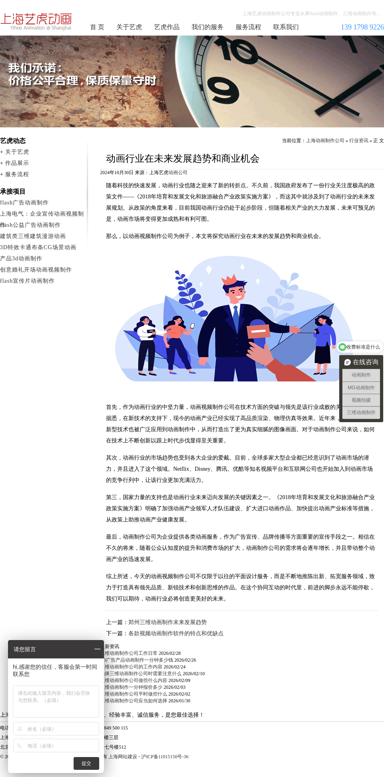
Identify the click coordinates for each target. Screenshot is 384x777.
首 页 (97, 27)
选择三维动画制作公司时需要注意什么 (141, 673)
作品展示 (17, 163)
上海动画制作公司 (36, 21)
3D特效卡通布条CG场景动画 (38, 247)
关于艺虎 (129, 27)
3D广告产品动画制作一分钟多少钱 (136, 660)
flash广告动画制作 (24, 203)
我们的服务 (208, 27)
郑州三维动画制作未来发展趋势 (167, 622)
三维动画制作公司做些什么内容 (133, 680)
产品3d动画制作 (21, 259)
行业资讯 (358, 140)
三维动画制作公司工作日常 (129, 653)
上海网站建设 (122, 756)
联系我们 (286, 27)
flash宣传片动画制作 (27, 281)
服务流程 (248, 27)
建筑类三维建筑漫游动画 (33, 236)
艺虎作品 (167, 27)
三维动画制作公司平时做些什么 (133, 694)
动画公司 (178, 172)
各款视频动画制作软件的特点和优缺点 (176, 633)
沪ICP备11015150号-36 (164, 756)
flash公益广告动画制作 (30, 225)
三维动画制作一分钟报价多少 (131, 687)
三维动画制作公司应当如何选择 (133, 701)
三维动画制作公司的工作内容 (131, 667)
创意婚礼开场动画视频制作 (36, 270)
